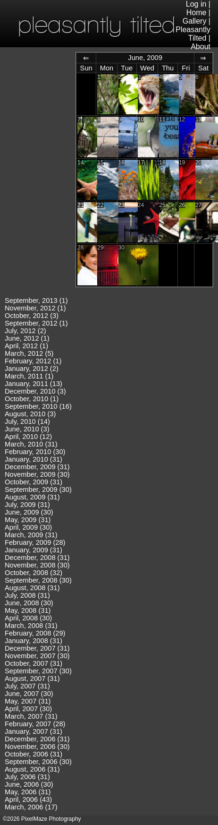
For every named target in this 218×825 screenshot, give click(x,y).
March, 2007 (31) (31, 716)
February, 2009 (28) (35, 542)
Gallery (195, 21)
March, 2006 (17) (31, 807)
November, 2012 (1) (35, 308)
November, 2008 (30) (37, 565)
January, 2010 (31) (33, 459)
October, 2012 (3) (32, 315)
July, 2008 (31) (27, 595)
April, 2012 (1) (26, 346)
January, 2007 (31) (33, 731)
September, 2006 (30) (38, 761)
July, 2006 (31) (27, 777)
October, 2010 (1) (32, 399)
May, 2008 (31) (27, 610)
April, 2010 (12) (28, 436)
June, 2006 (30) (29, 784)
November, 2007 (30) (37, 656)
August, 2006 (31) (32, 769)
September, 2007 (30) (38, 671)
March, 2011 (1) (29, 376)
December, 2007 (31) (37, 648)
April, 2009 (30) (28, 527)
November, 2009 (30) (37, 474)
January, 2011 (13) (33, 383)
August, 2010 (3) (30, 414)
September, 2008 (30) (38, 580)
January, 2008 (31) (33, 641)
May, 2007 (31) (27, 701)
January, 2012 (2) (32, 368)
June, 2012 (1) (27, 338)
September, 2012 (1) (36, 323)
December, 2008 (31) (37, 557)
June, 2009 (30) (29, 512)
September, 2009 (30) (38, 489)
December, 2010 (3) (35, 391)
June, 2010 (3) (27, 429)
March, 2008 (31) (31, 625)
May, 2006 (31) (27, 792)
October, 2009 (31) (33, 482)
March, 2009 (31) (31, 535)
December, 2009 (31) (37, 467)
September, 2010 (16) (38, 406)
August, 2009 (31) (32, 497)
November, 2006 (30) (37, 746)
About (200, 47)
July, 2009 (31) (27, 504)
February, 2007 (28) (35, 724)
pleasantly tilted (97, 24)
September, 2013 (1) (36, 300)
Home (196, 13)
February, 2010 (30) (35, 451)
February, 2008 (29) (35, 633)
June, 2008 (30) (29, 603)
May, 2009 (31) (27, 520)
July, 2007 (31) (27, 686)
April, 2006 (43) (28, 799)
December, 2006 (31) (37, 739)
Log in (196, 4)
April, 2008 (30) (28, 618)
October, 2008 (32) (33, 572)
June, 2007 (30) (29, 693)
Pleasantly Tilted (193, 34)
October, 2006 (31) (33, 754)
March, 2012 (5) (29, 353)
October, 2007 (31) (33, 663)
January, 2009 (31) (33, 550)
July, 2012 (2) (25, 331)
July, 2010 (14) (27, 421)
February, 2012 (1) (33, 361)
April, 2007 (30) (28, 709)
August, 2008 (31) (32, 588)
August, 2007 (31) (32, 678)
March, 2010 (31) (31, 444)
